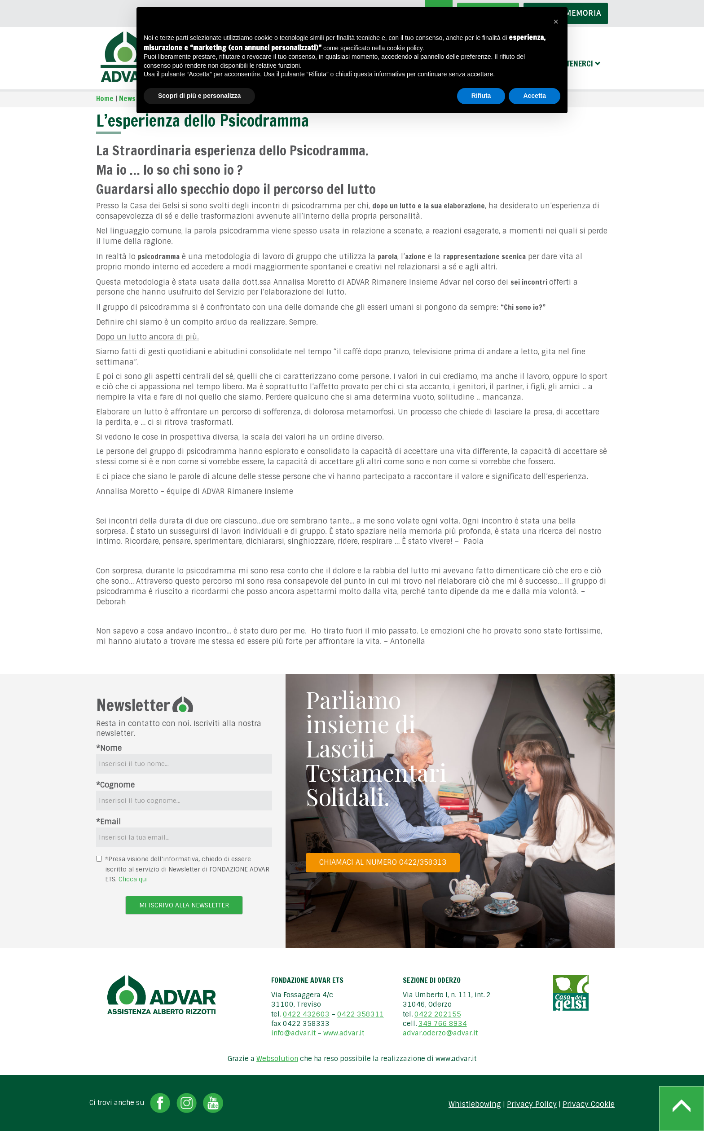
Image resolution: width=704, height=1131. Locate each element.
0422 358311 (360, 1014)
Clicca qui (133, 879)
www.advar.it (343, 1033)
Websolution (277, 1058)
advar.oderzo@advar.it (440, 1033)
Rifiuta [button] (481, 95)
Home (105, 98)
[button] (556, 21)
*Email (108, 822)
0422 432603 (306, 1014)
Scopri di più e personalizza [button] (199, 95)
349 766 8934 (442, 1023)
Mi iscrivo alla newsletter (184, 905)
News (127, 98)
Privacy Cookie (589, 1104)
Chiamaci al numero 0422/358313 (382, 862)
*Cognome (115, 785)
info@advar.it (293, 1033)
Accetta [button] (534, 95)
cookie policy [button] (404, 48)
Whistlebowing (475, 1104)
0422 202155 (437, 1014)
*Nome (109, 748)
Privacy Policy (532, 1104)
